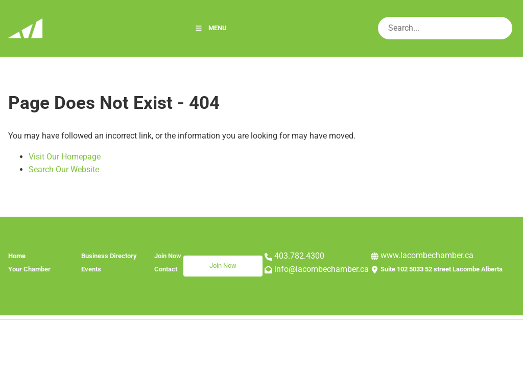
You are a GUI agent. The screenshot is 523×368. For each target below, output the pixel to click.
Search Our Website (64, 169)
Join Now (196, 261)
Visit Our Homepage (65, 157)
